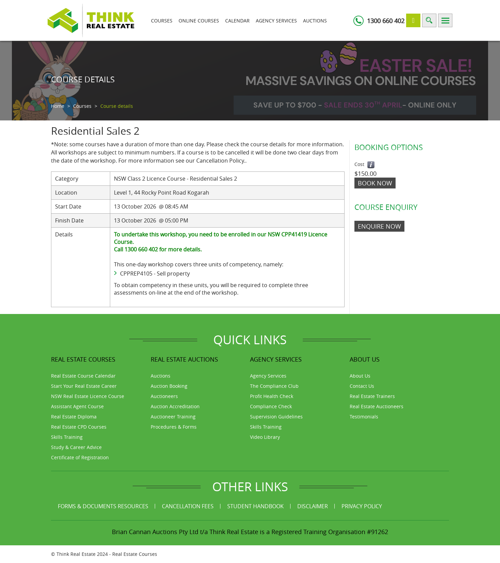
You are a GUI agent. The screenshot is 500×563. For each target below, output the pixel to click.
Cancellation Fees (188, 506)
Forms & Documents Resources (103, 506)
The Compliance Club (274, 386)
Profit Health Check (271, 396)
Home (57, 106)
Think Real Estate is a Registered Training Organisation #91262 (299, 532)
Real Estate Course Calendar (83, 375)
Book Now (375, 183)
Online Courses (199, 20)
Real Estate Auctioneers (376, 406)
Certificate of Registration (80, 457)
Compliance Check (271, 406)
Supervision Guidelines (276, 416)
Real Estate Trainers (372, 396)
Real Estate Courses (134, 554)
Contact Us (362, 386)
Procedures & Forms (174, 427)
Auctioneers (164, 396)
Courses (161, 20)
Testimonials (364, 416)
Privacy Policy (361, 506)
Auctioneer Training (173, 416)
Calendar (237, 20)
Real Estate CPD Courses (78, 427)
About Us (360, 375)
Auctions (315, 20)
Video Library (265, 437)
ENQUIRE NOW (379, 226)
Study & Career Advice (76, 447)
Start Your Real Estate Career (84, 386)
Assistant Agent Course (77, 406)
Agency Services (276, 20)
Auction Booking (169, 386)
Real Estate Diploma (74, 416)
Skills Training (67, 437)
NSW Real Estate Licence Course (87, 396)
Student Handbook (255, 506)
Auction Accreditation (175, 406)
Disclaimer (312, 506)
